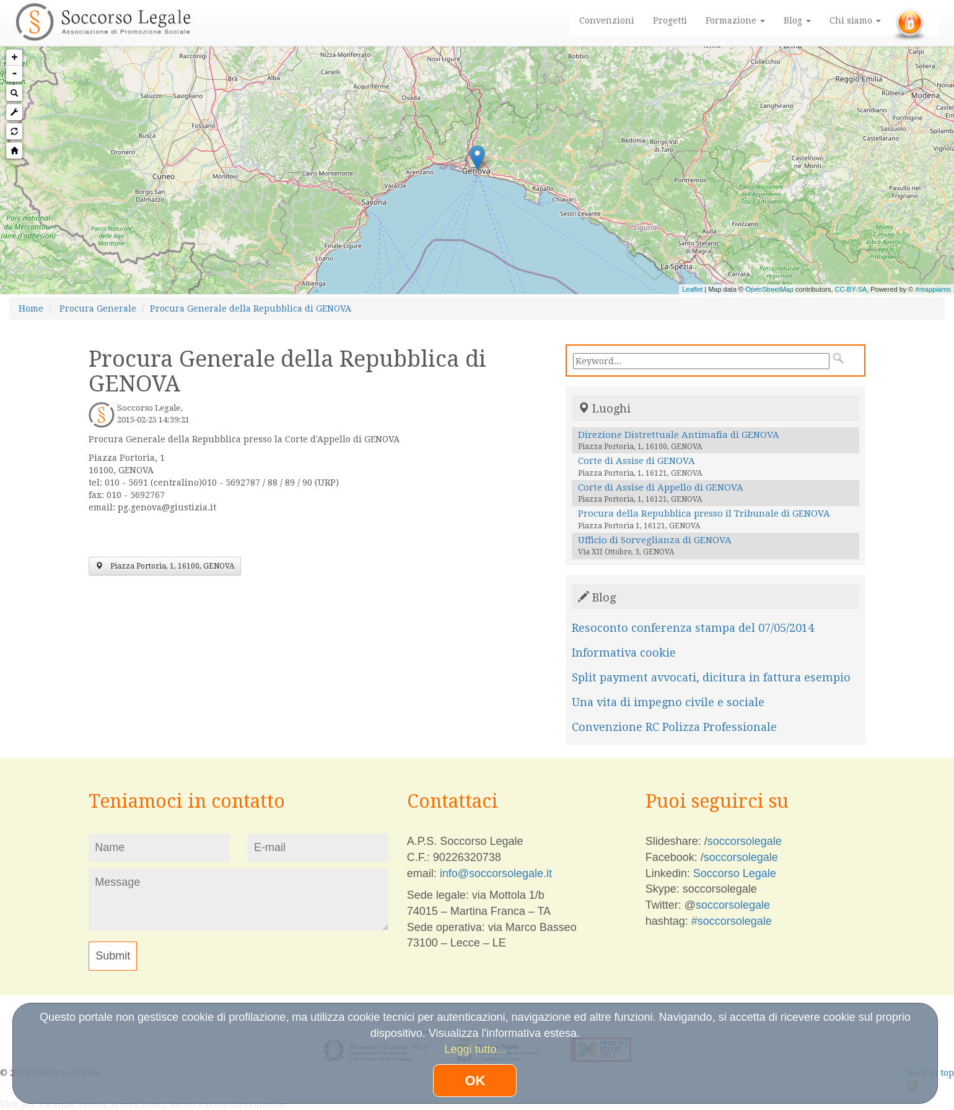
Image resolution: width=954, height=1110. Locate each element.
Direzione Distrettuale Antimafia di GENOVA (678, 434)
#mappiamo (933, 289)
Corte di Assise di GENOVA (636, 460)
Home (31, 308)
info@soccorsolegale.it (496, 873)
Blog (797, 20)
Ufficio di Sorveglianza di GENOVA (655, 540)
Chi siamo (855, 20)
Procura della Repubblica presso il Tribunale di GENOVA (704, 513)
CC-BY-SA (851, 289)
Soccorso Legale (734, 873)
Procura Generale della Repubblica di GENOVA (250, 308)
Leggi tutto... (474, 1049)
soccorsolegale (744, 841)
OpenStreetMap (769, 289)
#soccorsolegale (731, 921)
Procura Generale (97, 308)
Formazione (735, 20)
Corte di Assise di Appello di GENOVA (660, 487)
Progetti (670, 20)
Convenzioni (606, 20)
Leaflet (692, 289)
